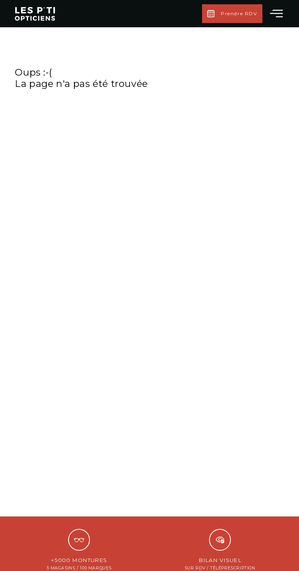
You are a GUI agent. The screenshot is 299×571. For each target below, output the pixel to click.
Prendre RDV (232, 13)
